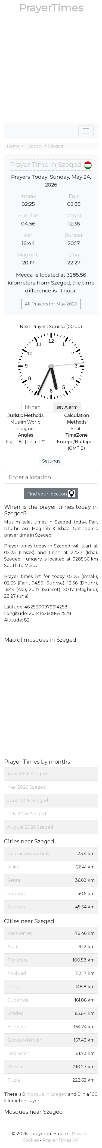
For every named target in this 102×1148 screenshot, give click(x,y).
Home (13, 146)
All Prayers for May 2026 (51, 304)
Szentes (16, 907)
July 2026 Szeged (26, 813)
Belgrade (17, 1026)
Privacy (80, 1133)
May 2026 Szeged (26, 787)
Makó (13, 867)
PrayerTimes (51, 7)
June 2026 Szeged (27, 800)
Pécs (12, 986)
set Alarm (67, 407)
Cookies (30, 1140)
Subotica (17, 893)
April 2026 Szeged (27, 773)
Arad (12, 946)
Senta (13, 880)
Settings (51, 461)
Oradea (15, 1013)
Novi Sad (16, 973)
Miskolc (15, 1066)
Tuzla (13, 1080)
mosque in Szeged (46, 1094)
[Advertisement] (51, 70)
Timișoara (17, 960)
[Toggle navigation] (86, 130)
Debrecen (18, 1053)
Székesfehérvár (24, 1040)
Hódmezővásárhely (28, 853)
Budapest (18, 1000)
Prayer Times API (61, 1140)
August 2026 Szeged (30, 827)
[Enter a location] (51, 477)
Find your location (51, 493)
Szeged (55, 146)
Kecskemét (19, 933)
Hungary (33, 146)
